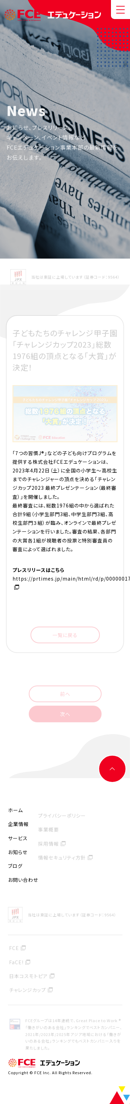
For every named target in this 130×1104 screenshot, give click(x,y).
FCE (14, 949)
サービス (18, 838)
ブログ (15, 865)
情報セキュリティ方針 (62, 858)
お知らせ (17, 852)
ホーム (15, 810)
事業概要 (48, 830)
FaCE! (16, 962)
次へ (65, 714)
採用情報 (48, 844)
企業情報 (18, 823)
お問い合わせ (23, 879)
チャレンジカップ (27, 990)
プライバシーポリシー (62, 816)
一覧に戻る (65, 635)
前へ (65, 694)
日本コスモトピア (28, 976)
